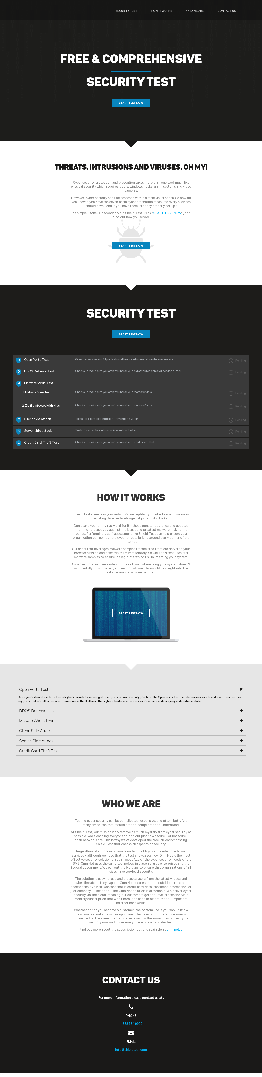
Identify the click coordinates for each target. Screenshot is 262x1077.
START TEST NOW (131, 103)
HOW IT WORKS (161, 11)
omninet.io (175, 930)
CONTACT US (227, 11)
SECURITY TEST (126, 11)
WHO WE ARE (195, 11)
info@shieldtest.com (131, 1050)
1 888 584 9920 (131, 1024)
